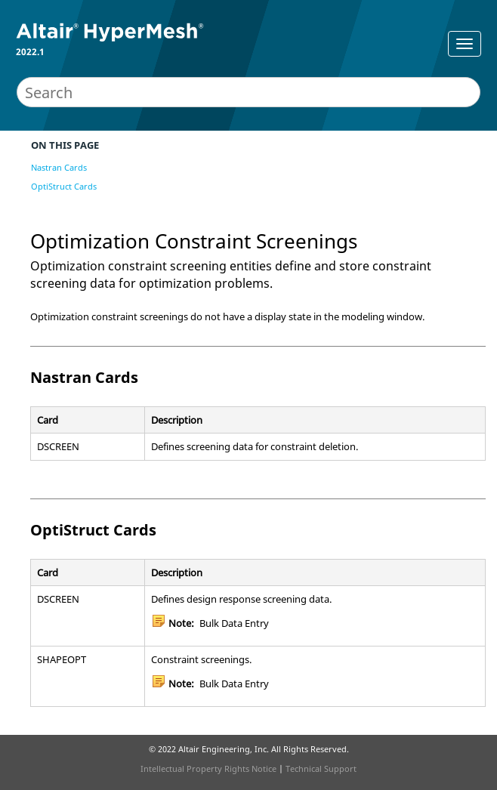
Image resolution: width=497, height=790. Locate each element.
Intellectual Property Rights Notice (208, 768)
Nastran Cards (59, 167)
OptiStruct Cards (64, 186)
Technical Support (321, 768)
